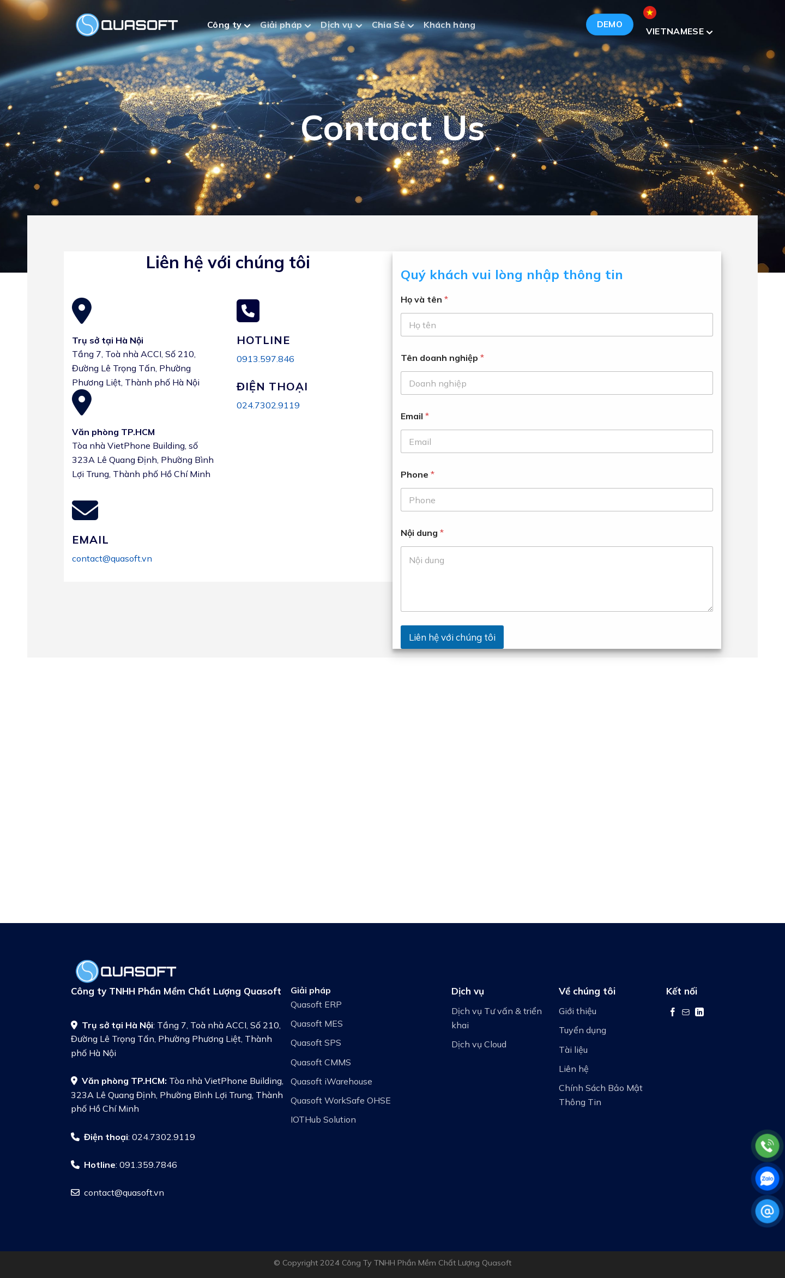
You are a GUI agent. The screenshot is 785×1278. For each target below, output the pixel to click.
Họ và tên (424, 299)
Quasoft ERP (316, 1004)
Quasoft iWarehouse (331, 1081)
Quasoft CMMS (321, 1062)
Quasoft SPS (316, 1042)
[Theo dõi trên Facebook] (672, 1012)
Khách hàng (449, 24)
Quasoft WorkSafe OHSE (341, 1100)
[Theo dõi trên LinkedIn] (699, 1012)
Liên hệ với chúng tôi (452, 637)
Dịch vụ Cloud (478, 1044)
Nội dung (422, 533)
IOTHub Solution (323, 1119)
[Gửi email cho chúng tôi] (685, 1012)
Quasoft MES (317, 1023)
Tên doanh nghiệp (442, 358)
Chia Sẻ (393, 26)
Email (415, 416)
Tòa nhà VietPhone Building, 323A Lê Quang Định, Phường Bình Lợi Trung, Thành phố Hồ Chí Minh (177, 1094)
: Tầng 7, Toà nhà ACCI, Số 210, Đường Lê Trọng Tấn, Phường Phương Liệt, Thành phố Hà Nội (176, 1039)
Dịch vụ (341, 26)
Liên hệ (574, 1068)
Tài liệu (573, 1049)
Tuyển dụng (582, 1029)
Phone (417, 474)
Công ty (228, 26)
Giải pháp (285, 26)
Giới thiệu (577, 1010)
